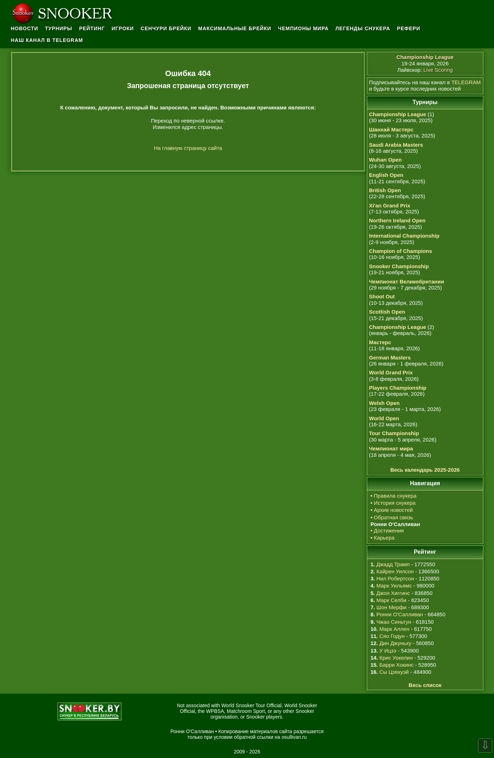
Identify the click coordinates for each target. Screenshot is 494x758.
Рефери (408, 28)
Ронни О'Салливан (399, 614)
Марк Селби (391, 600)
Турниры (58, 28)
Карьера (384, 538)
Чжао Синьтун (393, 622)
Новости (24, 28)
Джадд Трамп (393, 564)
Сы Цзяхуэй (394, 672)
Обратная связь (393, 517)
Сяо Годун (392, 636)
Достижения (389, 530)
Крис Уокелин (396, 658)
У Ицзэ (387, 651)
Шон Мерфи (391, 607)
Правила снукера (395, 496)
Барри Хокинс (396, 665)
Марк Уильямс (394, 586)
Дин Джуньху (395, 643)
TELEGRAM (466, 82)
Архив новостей (393, 510)
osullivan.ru (294, 737)
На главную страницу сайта (188, 148)
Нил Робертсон (395, 578)
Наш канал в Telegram (47, 40)
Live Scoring (438, 70)
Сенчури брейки (166, 28)
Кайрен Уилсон (395, 571)
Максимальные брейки (234, 28)
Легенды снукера (363, 28)
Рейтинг (92, 28)
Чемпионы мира (303, 28)
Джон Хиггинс (393, 593)
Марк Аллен (394, 629)
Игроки (123, 28)
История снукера (395, 503)
